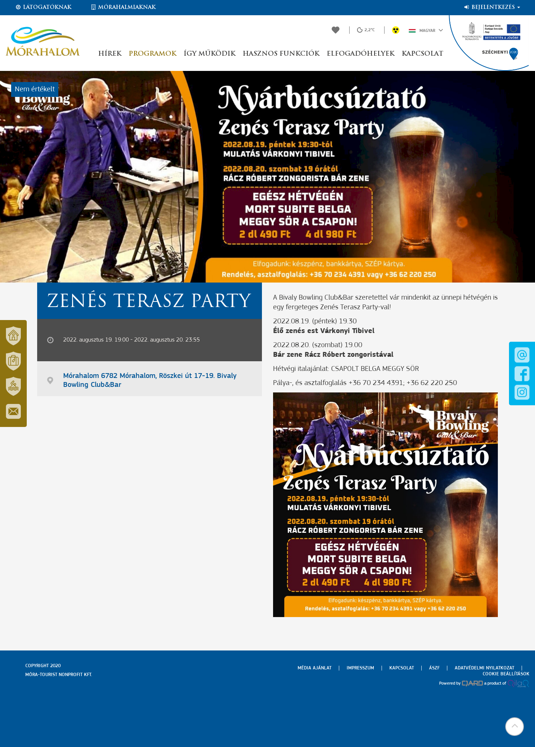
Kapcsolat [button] (422, 54)
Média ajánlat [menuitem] (314, 668)
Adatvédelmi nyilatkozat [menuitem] (484, 668)
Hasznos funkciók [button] (281, 54)
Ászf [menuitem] (434, 668)
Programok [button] (152, 54)
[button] (514, 726)
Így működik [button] (209, 54)
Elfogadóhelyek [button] (360, 54)
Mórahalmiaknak (123, 7)
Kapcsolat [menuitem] (401, 668)
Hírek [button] (109, 54)
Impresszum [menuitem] (360, 668)
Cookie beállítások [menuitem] (506, 674)
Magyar (426, 30)
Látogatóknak (43, 7)
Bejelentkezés (491, 7)
